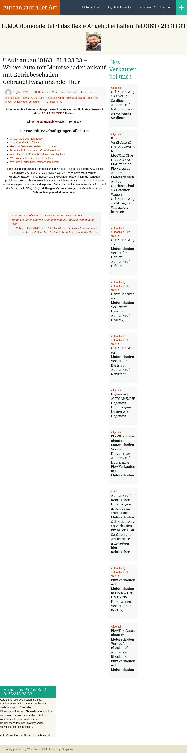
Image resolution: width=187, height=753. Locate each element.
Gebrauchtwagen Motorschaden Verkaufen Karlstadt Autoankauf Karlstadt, (122, 361)
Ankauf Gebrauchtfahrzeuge (26, 138)
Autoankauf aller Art (30, 7)
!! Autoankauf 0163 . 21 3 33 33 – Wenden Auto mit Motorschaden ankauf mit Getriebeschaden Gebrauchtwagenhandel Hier (56, 230)
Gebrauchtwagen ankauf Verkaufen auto (68, 97)
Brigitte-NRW (20, 92)
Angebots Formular (119, 7)
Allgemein (116, 87)
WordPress (34, 749)
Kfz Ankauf (70, 92)
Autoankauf (37, 97)
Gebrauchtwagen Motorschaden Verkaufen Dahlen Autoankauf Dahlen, (122, 253)
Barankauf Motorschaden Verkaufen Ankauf (35, 150)
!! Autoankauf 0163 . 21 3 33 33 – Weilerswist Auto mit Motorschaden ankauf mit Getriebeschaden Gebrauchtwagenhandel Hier (53, 219)
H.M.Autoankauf (90, 7)
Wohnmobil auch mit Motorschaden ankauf (34, 161)
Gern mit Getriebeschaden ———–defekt (34, 146)
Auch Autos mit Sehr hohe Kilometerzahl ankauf (37, 154)
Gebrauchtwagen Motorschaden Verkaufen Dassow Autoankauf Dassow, (122, 307)
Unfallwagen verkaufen (27, 101)
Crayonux (67, 749)
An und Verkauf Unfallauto (25, 142)
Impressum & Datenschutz (155, 7)
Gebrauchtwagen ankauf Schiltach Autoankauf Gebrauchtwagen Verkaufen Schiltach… (122, 105)
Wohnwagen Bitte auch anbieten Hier (31, 158)
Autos (114, 491)
